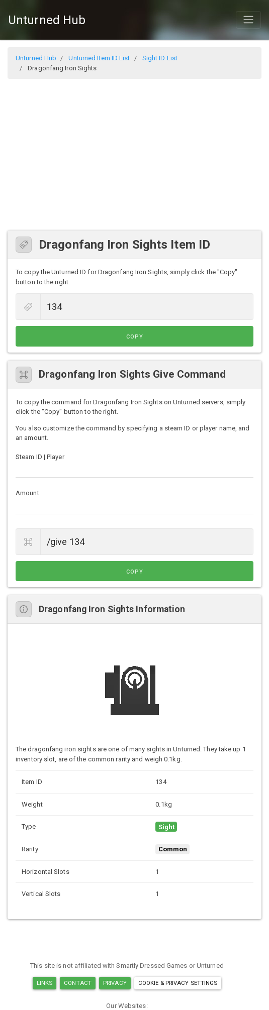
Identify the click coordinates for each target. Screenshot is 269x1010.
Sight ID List (159, 58)
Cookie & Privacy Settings (178, 982)
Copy (134, 336)
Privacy (115, 982)
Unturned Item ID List (99, 58)
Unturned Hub (46, 20)
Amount (27, 493)
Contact (78, 982)
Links (45, 982)
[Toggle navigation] (248, 19)
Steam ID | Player (40, 457)
